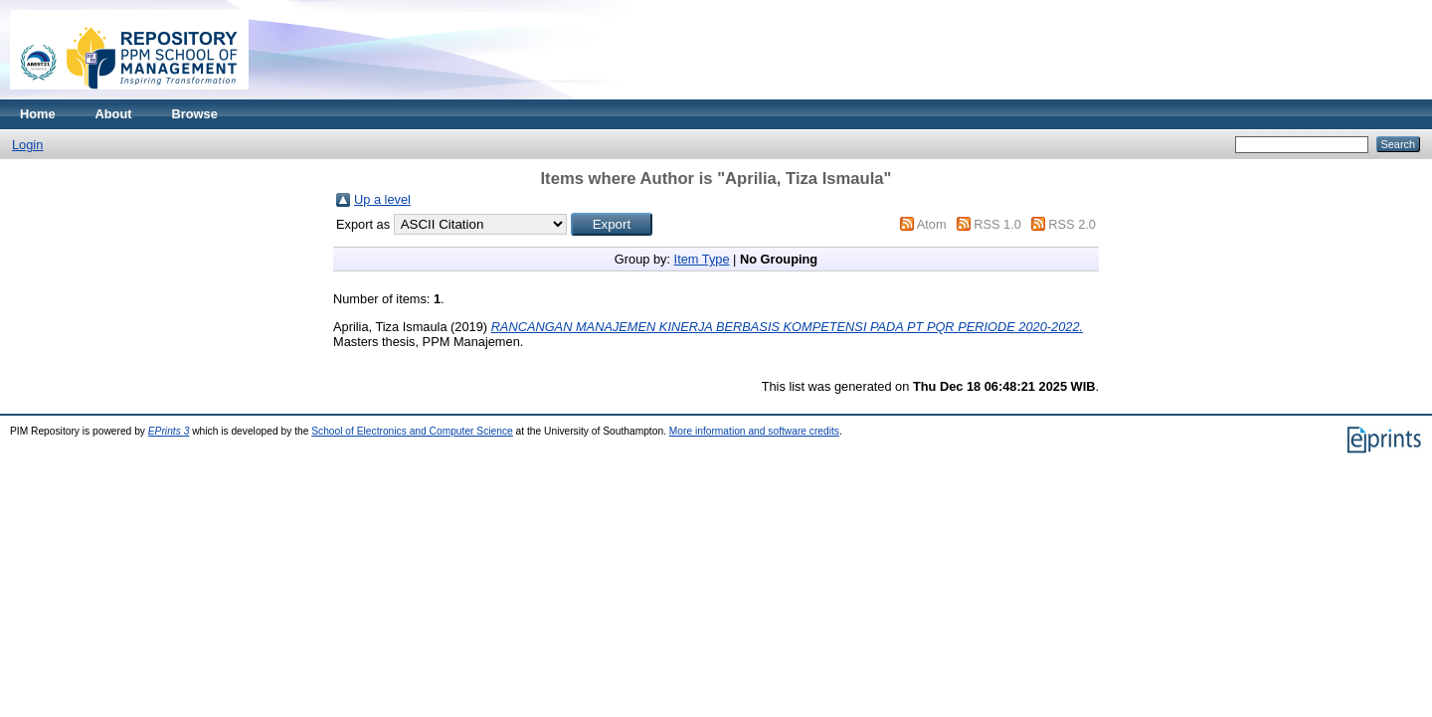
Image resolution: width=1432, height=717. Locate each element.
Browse (195, 113)
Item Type (702, 259)
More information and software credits (754, 431)
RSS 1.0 (997, 224)
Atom (932, 224)
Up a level (382, 199)
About (113, 113)
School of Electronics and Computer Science (412, 431)
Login (27, 144)
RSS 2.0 (1072, 224)
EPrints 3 (169, 431)
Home (38, 113)
